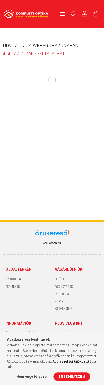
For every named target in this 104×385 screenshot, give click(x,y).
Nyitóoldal (13, 279)
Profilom (62, 294)
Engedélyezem (72, 376)
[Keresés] (73, 13)
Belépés (60, 279)
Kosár (59, 301)
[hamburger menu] (62, 13)
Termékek (13, 286)
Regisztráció (64, 286)
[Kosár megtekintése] (95, 13)
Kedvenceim (63, 308)
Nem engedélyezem (33, 376)
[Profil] (84, 13)
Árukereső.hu (52, 243)
